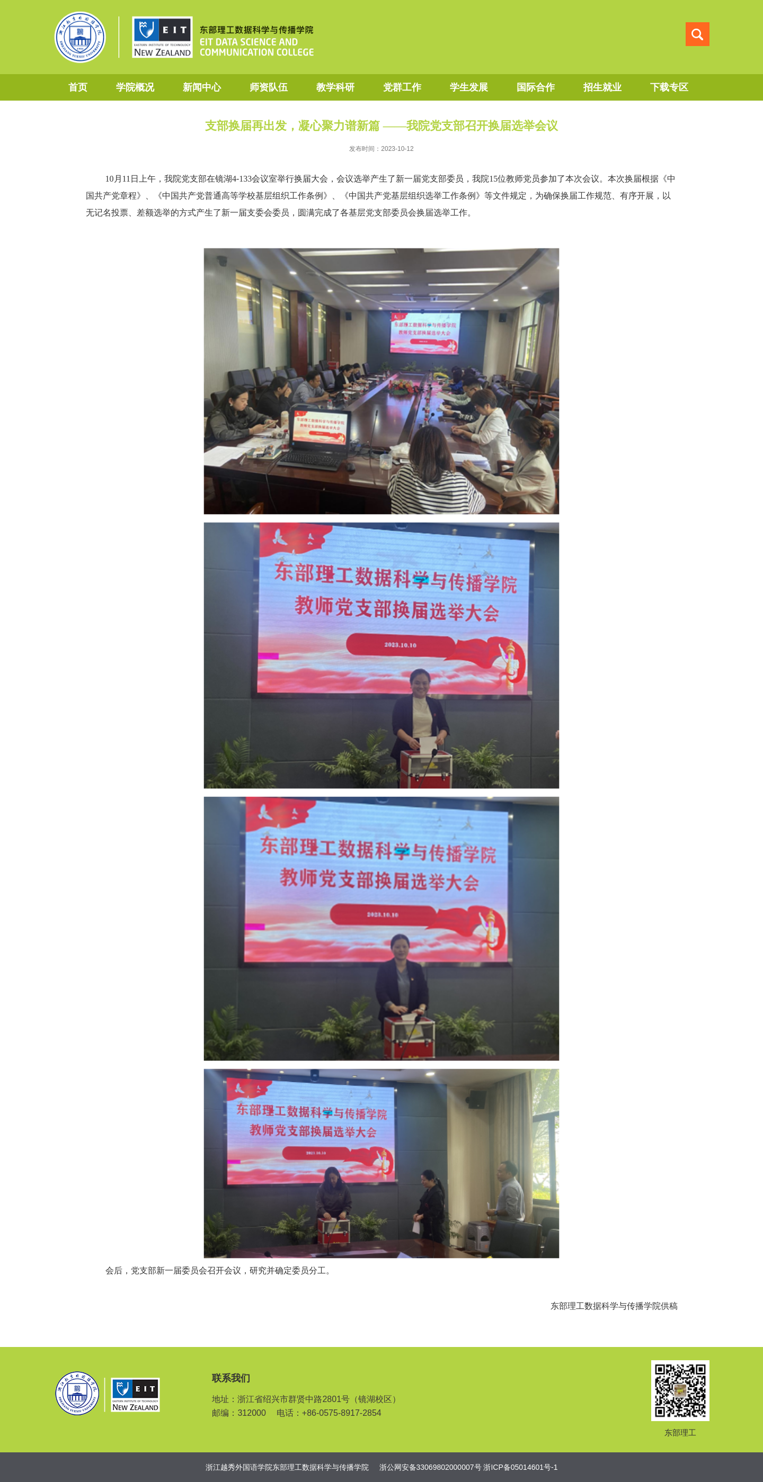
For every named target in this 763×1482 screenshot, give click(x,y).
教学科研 (335, 87)
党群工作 (402, 87)
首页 (77, 87)
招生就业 (602, 87)
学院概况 (135, 87)
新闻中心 (202, 87)
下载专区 (669, 87)
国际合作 (536, 87)
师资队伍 (269, 87)
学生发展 (469, 87)
